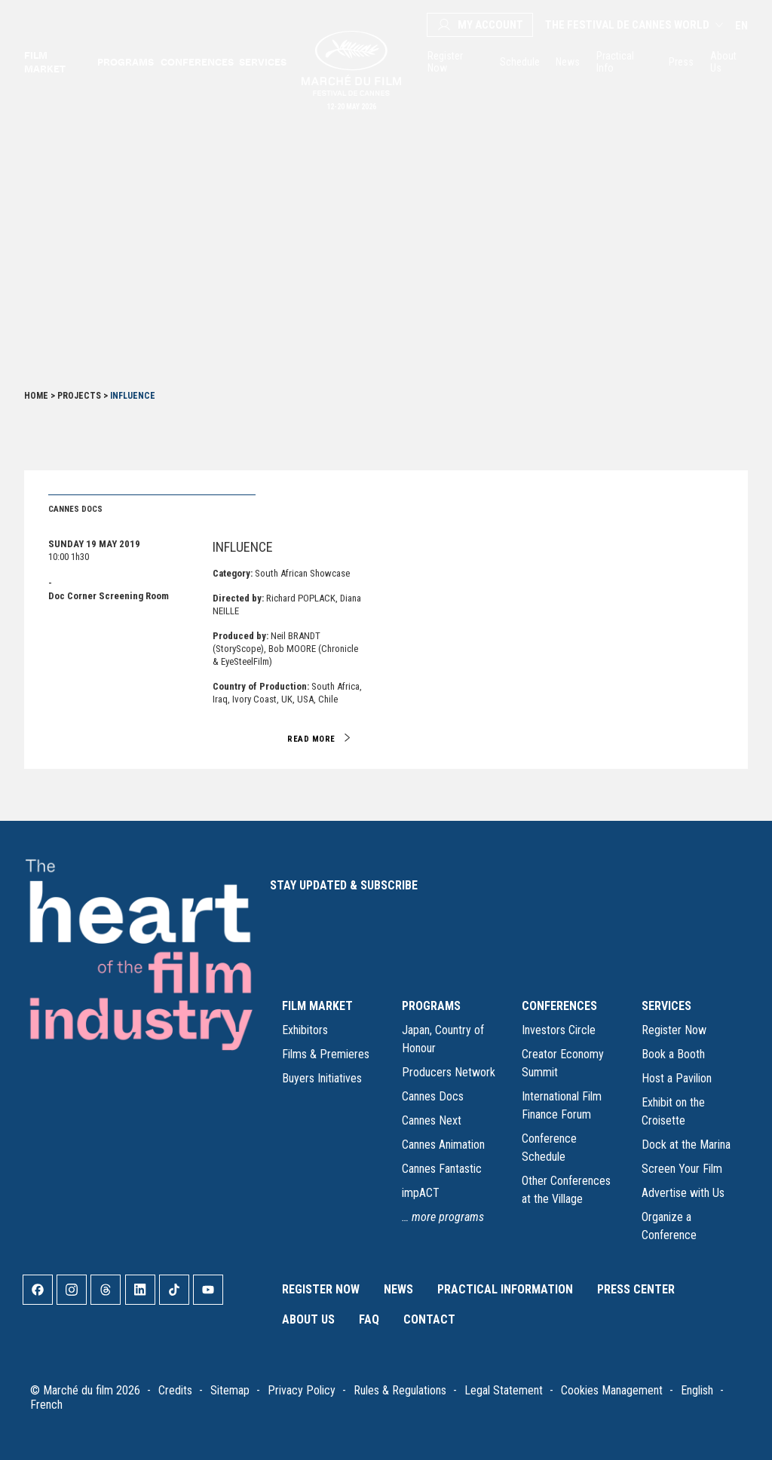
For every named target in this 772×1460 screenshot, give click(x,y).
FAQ (369, 1319)
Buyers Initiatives (322, 1078)
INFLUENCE (243, 547)
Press (680, 62)
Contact (429, 1319)
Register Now (445, 62)
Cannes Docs (433, 1096)
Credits (175, 1390)
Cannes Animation (443, 1144)
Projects (79, 395)
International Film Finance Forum (562, 1105)
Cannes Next (431, 1120)
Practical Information (505, 1289)
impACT (421, 1193)
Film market (45, 61)
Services (261, 62)
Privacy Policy (301, 1390)
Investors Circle (559, 1030)
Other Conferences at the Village (566, 1190)
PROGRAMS (431, 1006)
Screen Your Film (682, 1169)
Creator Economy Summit (563, 1063)
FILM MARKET (317, 1006)
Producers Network (448, 1072)
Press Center (636, 1289)
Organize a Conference (669, 1226)
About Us (723, 62)
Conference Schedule (549, 1147)
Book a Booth (673, 1054)
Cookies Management (612, 1390)
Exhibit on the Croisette (673, 1111)
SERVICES (666, 1006)
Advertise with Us (683, 1193)
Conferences (196, 62)
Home (36, 395)
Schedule (519, 62)
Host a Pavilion (677, 1078)
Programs (124, 62)
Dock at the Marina (686, 1144)
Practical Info (615, 62)
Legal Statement (503, 1390)
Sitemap (230, 1390)
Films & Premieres (325, 1054)
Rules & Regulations (400, 1390)
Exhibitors (305, 1030)
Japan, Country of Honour (443, 1039)
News (567, 62)
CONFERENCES (559, 1006)
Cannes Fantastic (442, 1169)
